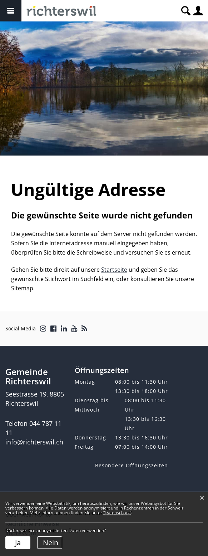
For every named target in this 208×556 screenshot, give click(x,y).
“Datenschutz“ (117, 513)
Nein (50, 542)
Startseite (114, 270)
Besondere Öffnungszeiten (131, 465)
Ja (18, 542)
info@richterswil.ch (34, 442)
